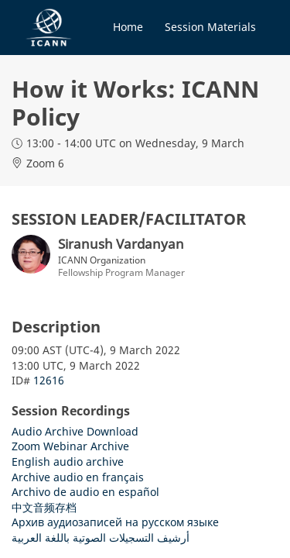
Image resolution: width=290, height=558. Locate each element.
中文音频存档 (44, 507)
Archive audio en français (78, 477)
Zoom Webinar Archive (70, 446)
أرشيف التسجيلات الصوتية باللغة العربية (100, 537)
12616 (48, 380)
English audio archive (68, 461)
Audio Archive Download (75, 431)
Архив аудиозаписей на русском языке (115, 522)
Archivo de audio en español (85, 491)
